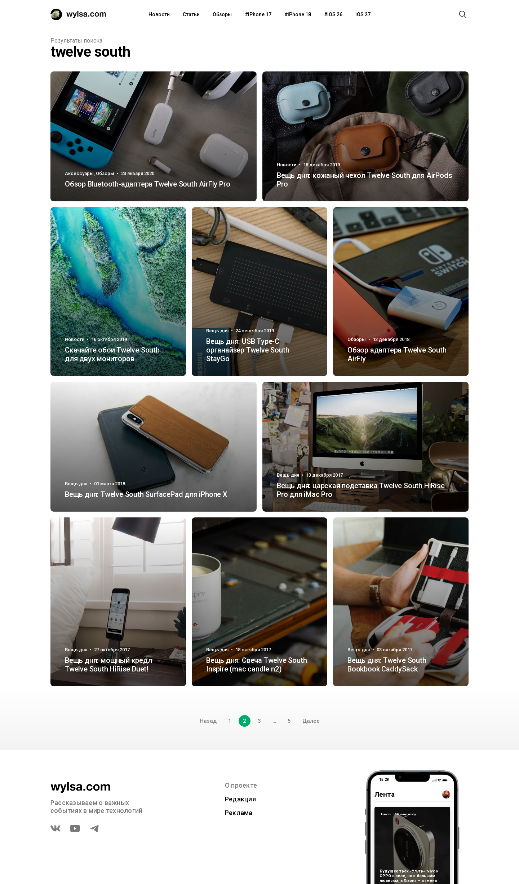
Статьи (191, 14)
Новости (159, 14)
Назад (208, 721)
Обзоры (222, 14)
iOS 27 (363, 14)
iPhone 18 (299, 14)
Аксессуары (79, 173)
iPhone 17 (259, 14)
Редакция (240, 799)
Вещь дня (217, 330)
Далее (311, 721)
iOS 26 (334, 14)
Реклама (239, 813)
